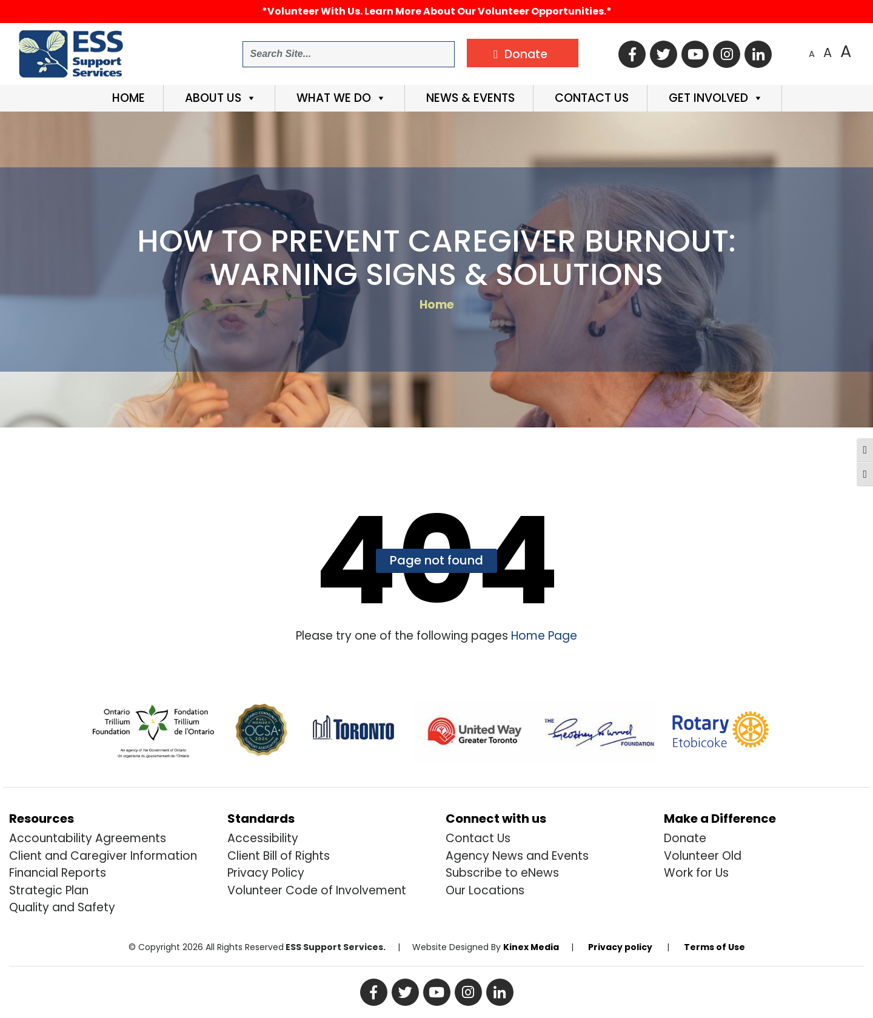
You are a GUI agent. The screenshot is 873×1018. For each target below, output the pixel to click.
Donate (685, 838)
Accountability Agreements (87, 838)
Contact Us (590, 98)
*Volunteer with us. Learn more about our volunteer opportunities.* (437, 11)
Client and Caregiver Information (103, 856)
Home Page (542, 636)
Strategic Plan (49, 890)
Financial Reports (57, 873)
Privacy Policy (265, 873)
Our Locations (485, 890)
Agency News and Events (517, 856)
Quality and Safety (62, 907)
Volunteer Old (702, 856)
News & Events (469, 98)
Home (127, 98)
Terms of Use (714, 947)
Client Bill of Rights (278, 856)
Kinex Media (531, 947)
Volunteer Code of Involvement (316, 890)
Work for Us (696, 873)
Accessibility (262, 838)
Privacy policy (620, 947)
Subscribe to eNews (502, 873)
